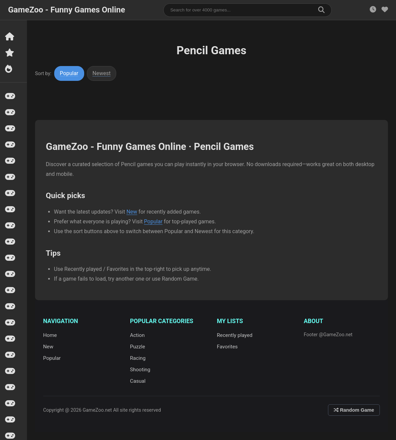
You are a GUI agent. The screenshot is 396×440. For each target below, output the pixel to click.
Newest (102, 73)
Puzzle (137, 347)
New (131, 212)
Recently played (235, 335)
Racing (137, 358)
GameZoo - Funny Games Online (66, 9)
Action (137, 335)
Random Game (354, 410)
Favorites (227, 347)
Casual (137, 381)
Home (50, 335)
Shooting (140, 370)
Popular (69, 73)
